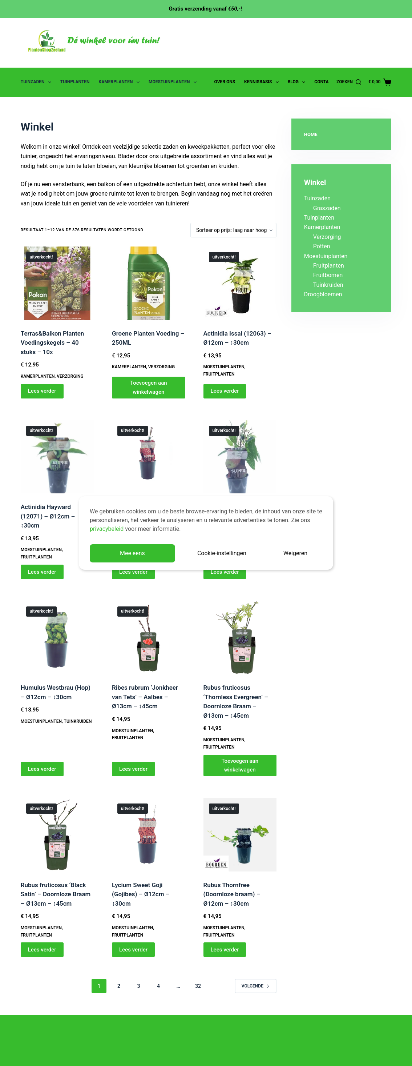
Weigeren (295, 553)
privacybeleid (107, 528)
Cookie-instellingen (221, 553)
